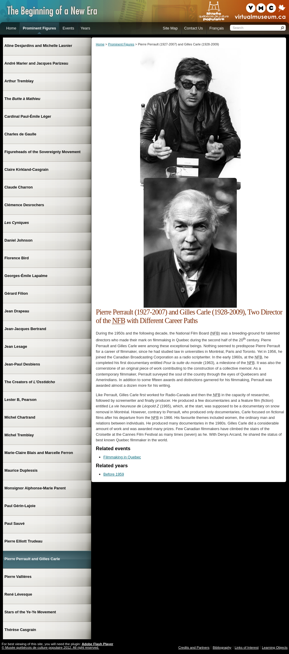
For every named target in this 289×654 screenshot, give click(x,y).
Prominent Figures (121, 44)
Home (100, 44)
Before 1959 (114, 474)
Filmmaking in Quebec (122, 457)
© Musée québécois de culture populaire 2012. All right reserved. (50, 647)
